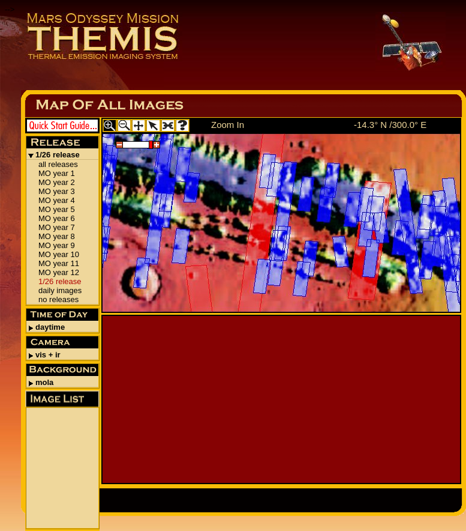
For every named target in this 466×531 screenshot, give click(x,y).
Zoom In (227, 125)
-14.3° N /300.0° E (390, 125)
